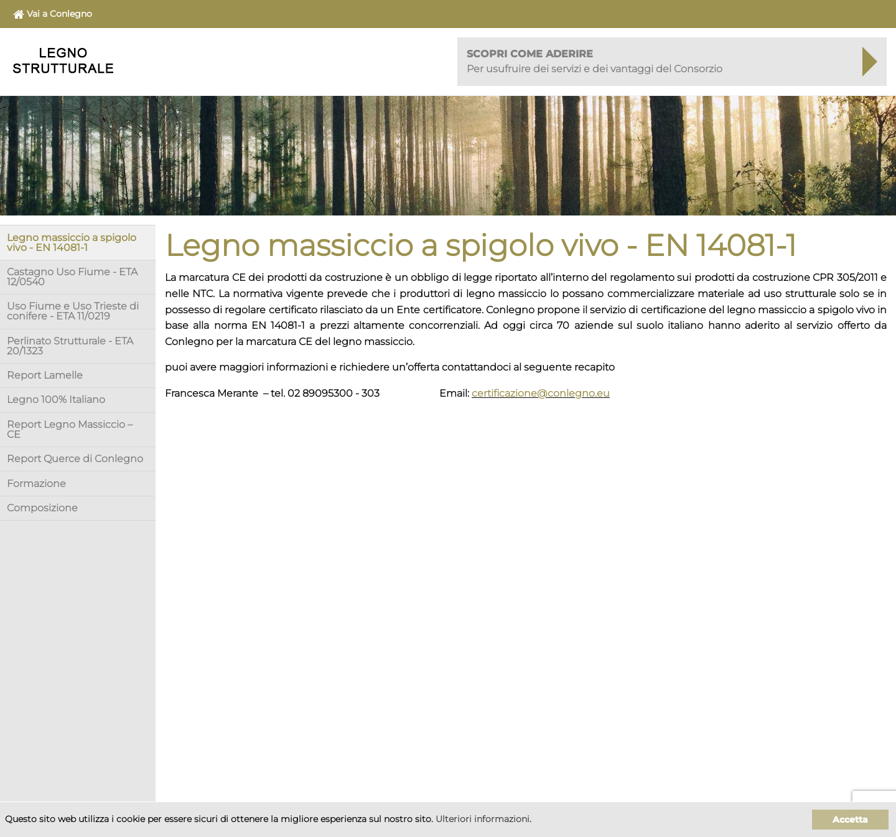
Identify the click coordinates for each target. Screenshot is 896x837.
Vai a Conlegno (52, 14)
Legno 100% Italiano (56, 399)
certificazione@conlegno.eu (541, 393)
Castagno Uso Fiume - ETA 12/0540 (72, 277)
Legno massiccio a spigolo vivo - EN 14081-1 (71, 242)
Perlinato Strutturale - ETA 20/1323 (70, 346)
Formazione (36, 483)
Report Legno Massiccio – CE (70, 429)
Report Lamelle (45, 375)
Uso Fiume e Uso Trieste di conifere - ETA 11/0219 (73, 311)
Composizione (42, 508)
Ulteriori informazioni (483, 819)
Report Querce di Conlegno (75, 459)
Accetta (850, 819)
